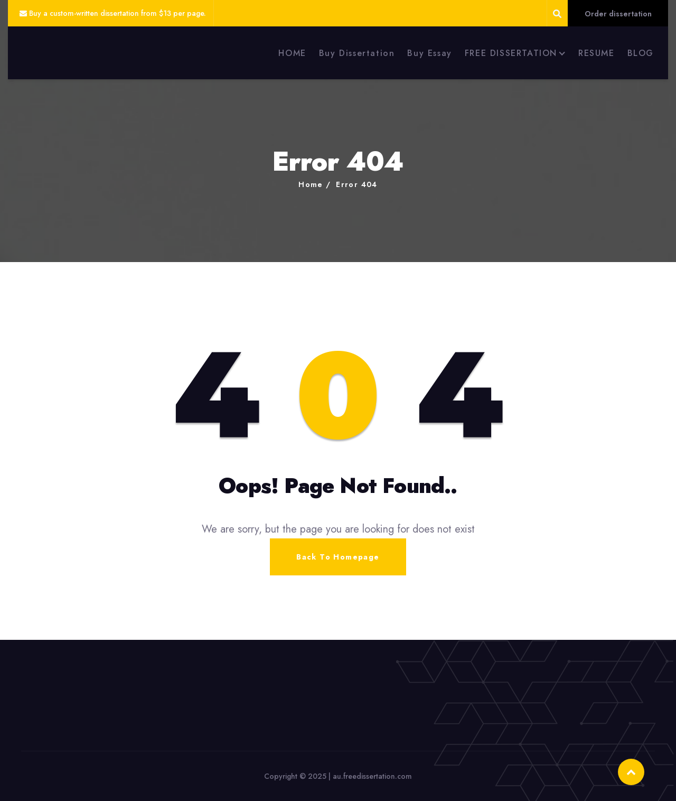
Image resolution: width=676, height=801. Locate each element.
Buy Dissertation (357, 53)
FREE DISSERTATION (511, 53)
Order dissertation (618, 13)
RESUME (596, 53)
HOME (292, 53)
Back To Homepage (337, 557)
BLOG (640, 53)
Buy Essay (429, 53)
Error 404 (357, 184)
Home (310, 184)
